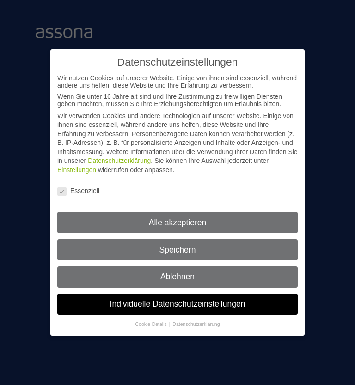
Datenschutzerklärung (119, 156)
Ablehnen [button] (177, 272)
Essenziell (78, 186)
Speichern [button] (177, 244)
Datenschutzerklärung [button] (196, 319)
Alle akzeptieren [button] (178, 217)
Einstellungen (76, 165)
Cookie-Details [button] (151, 319)
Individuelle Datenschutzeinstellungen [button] (177, 299)
